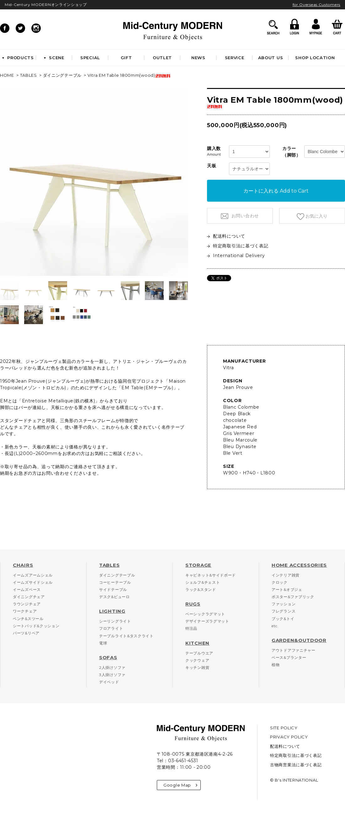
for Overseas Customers (316, 4)
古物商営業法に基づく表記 (295, 764)
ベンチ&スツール (28, 618)
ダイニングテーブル (62, 75)
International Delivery (236, 255)
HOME (7, 75)
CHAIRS (23, 565)
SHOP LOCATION (315, 57)
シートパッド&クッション (36, 625)
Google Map (180, 785)
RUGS (192, 604)
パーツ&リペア (26, 633)
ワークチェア (25, 611)
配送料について (226, 236)
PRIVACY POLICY (289, 736)
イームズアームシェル (33, 575)
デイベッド (109, 682)
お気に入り (315, 216)
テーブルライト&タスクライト (126, 635)
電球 (103, 643)
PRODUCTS (18, 57)
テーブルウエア (199, 653)
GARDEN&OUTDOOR (299, 640)
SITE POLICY (284, 727)
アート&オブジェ (287, 589)
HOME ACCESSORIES (299, 565)
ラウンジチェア (27, 604)
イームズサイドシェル (33, 582)
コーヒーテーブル (115, 582)
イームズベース (27, 589)
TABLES (28, 75)
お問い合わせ (244, 216)
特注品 (191, 628)
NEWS (198, 57)
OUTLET (162, 57)
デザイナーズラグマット (207, 621)
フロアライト (111, 628)
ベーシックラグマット (205, 614)
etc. (275, 625)
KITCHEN (197, 643)
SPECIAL (90, 57)
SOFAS (108, 657)
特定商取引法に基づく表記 (237, 246)
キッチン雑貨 (197, 667)
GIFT (126, 57)
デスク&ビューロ (114, 596)
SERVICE (234, 57)
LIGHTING (112, 611)
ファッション (283, 604)
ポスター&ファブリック (293, 596)
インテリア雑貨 (286, 575)
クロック (280, 582)
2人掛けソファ (112, 667)
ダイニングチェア (29, 596)
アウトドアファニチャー (294, 650)
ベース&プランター (289, 657)
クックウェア (197, 660)
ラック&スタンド (200, 589)
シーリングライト (115, 621)
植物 (275, 664)
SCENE (54, 57)
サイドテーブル (113, 589)
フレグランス (283, 611)
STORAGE (198, 565)
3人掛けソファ (112, 674)
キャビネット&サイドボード (210, 575)
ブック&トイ (283, 618)
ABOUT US (270, 57)
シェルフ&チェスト (202, 582)
